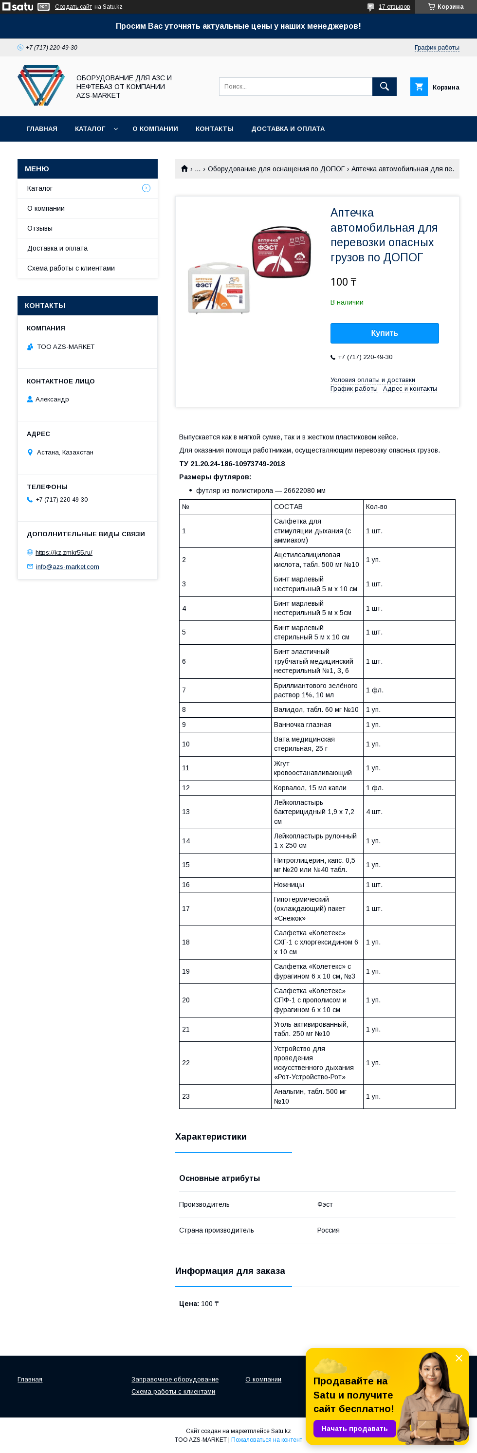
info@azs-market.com (67, 566)
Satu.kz (281, 1431)
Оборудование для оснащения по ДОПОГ (276, 169)
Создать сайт (73, 6)
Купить (385, 333)
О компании (155, 128)
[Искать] (384, 86)
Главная (41, 128)
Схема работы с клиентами (71, 268)
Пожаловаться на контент (266, 1439)
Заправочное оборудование (175, 1379)
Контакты (215, 128)
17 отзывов (394, 6)
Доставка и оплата (288, 128)
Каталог (90, 128)
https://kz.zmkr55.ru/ (64, 552)
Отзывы (40, 228)
